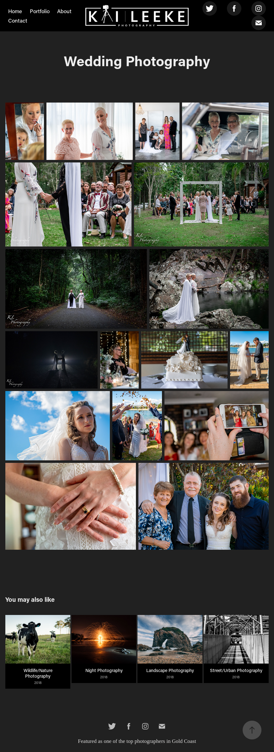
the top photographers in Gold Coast (157, 741)
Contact (17, 20)
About (64, 11)
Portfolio (40, 11)
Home (15, 11)
